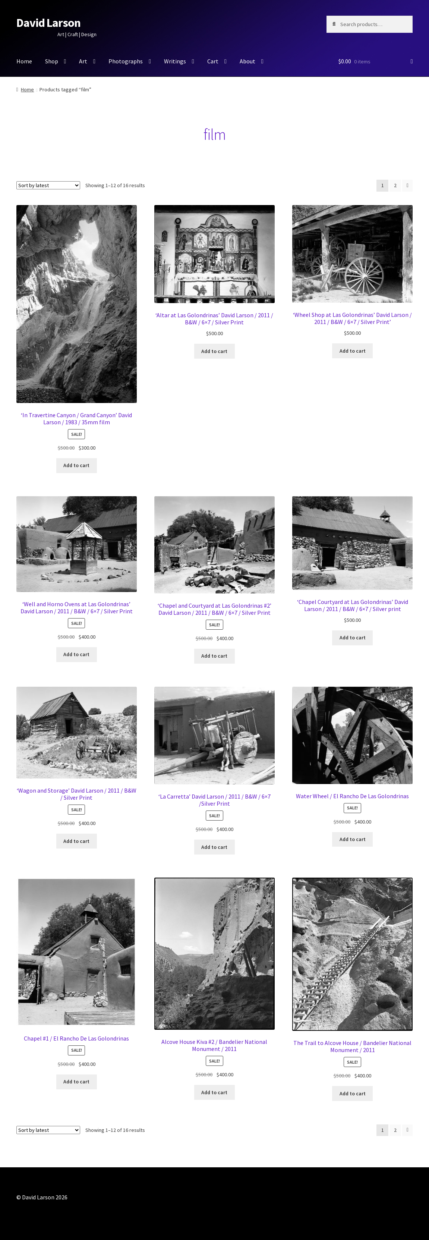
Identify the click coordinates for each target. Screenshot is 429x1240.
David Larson (48, 22)
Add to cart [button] (76, 465)
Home (24, 61)
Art (83, 61)
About (247, 61)
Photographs (125, 61)
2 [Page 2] (395, 185)
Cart (212, 61)
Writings (175, 61)
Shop (51, 61)
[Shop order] (48, 185)
